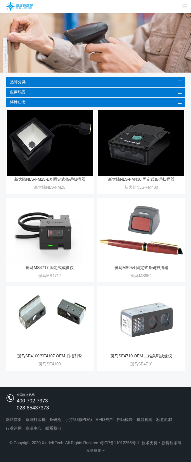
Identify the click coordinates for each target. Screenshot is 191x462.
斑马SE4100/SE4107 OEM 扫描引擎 (49, 356)
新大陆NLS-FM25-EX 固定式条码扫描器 (49, 179)
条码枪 (55, 419)
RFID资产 (104, 419)
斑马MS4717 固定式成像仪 (50, 268)
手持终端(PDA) (78, 419)
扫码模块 (125, 419)
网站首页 (14, 419)
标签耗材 (164, 419)
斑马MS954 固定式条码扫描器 (141, 268)
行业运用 (14, 428)
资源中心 (34, 428)
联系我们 (53, 428)
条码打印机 (36, 419)
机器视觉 (144, 419)
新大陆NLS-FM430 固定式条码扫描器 (141, 179)
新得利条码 (172, 443)
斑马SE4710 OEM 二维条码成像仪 (141, 356)
